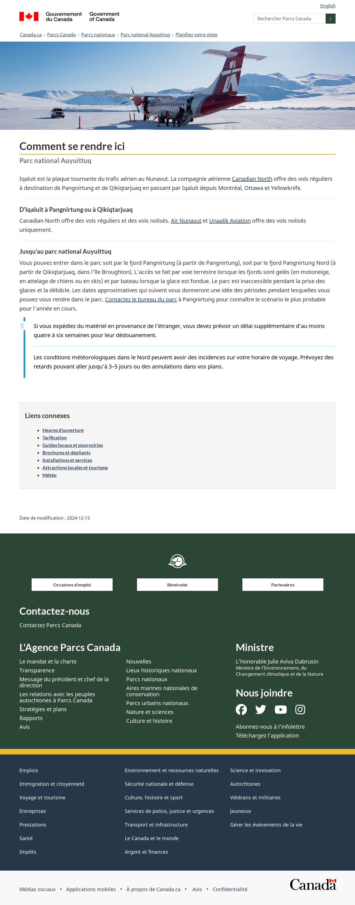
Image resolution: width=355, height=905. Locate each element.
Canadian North (252, 178)
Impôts (27, 851)
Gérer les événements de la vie (266, 824)
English (328, 6)
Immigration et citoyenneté (51, 784)
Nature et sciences (150, 712)
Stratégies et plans (43, 709)
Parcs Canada (61, 35)
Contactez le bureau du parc (141, 299)
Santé (26, 838)
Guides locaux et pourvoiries (72, 445)
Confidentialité (230, 889)
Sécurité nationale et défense (159, 784)
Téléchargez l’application (267, 735)
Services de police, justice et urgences (169, 811)
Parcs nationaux (98, 35)
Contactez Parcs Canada (50, 625)
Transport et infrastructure (156, 824)
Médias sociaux (37, 889)
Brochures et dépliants (66, 453)
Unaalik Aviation (230, 220)
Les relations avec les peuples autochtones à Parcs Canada (57, 697)
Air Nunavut (186, 220)
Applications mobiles (91, 889)
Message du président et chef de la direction (64, 682)
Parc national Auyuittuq (145, 35)
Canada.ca (31, 35)
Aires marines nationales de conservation (161, 691)
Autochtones (245, 784)
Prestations (32, 824)
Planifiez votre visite (196, 35)
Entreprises (32, 811)
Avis (24, 727)
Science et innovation (255, 770)
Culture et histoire (149, 720)
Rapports (31, 718)
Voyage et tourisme (42, 797)
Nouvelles (138, 661)
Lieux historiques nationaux (161, 670)
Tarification (54, 438)
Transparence (37, 670)
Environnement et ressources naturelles (172, 770)
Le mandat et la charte (48, 661)
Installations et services (67, 460)
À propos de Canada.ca (153, 889)
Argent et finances (146, 851)
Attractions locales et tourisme (75, 468)
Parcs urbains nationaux (157, 703)
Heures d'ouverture (63, 430)
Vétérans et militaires (255, 797)
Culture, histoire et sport (154, 797)
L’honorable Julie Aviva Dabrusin (279, 667)
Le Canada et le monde (152, 838)
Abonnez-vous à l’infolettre (270, 726)
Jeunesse (240, 811)
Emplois (28, 770)
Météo (49, 475)
